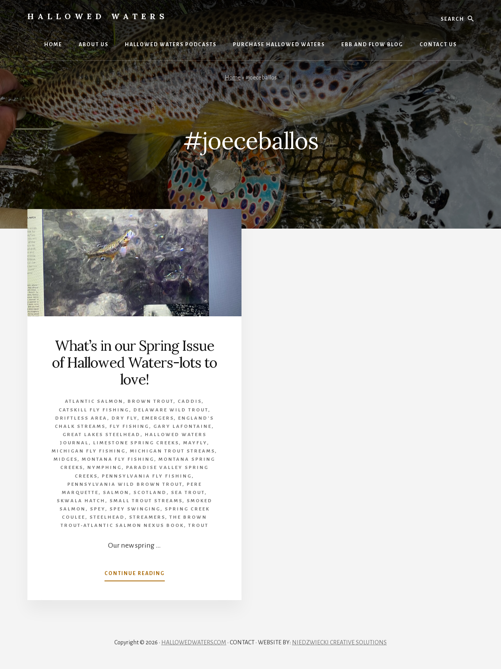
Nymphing (104, 467)
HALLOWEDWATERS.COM (193, 642)
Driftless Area (81, 418)
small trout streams (146, 500)
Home (233, 77)
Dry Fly (124, 418)
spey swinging (135, 509)
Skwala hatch (81, 500)
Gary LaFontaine (182, 426)
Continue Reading (135, 575)
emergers (158, 418)
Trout (198, 525)
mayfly (195, 442)
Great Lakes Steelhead (102, 434)
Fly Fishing (129, 426)
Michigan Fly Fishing (89, 451)
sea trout (188, 492)
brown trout (150, 401)
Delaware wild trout (170, 410)
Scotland (150, 492)
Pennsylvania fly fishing (147, 476)
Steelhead (107, 517)
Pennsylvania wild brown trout (124, 484)
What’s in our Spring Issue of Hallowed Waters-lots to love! (134, 362)
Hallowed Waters (97, 16)
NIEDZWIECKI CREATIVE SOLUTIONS (339, 642)
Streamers (147, 517)
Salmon (116, 492)
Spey (97, 509)
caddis (190, 401)
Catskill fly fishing (94, 410)
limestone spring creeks (136, 442)
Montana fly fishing (118, 459)
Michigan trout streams (172, 451)
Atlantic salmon (94, 401)
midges (65, 459)
